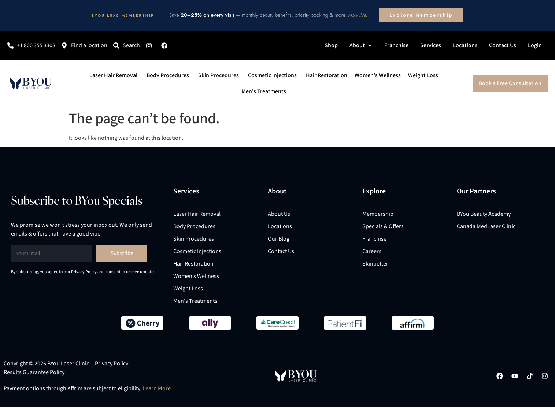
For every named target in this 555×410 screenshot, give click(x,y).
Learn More (157, 388)
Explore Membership (421, 15)
